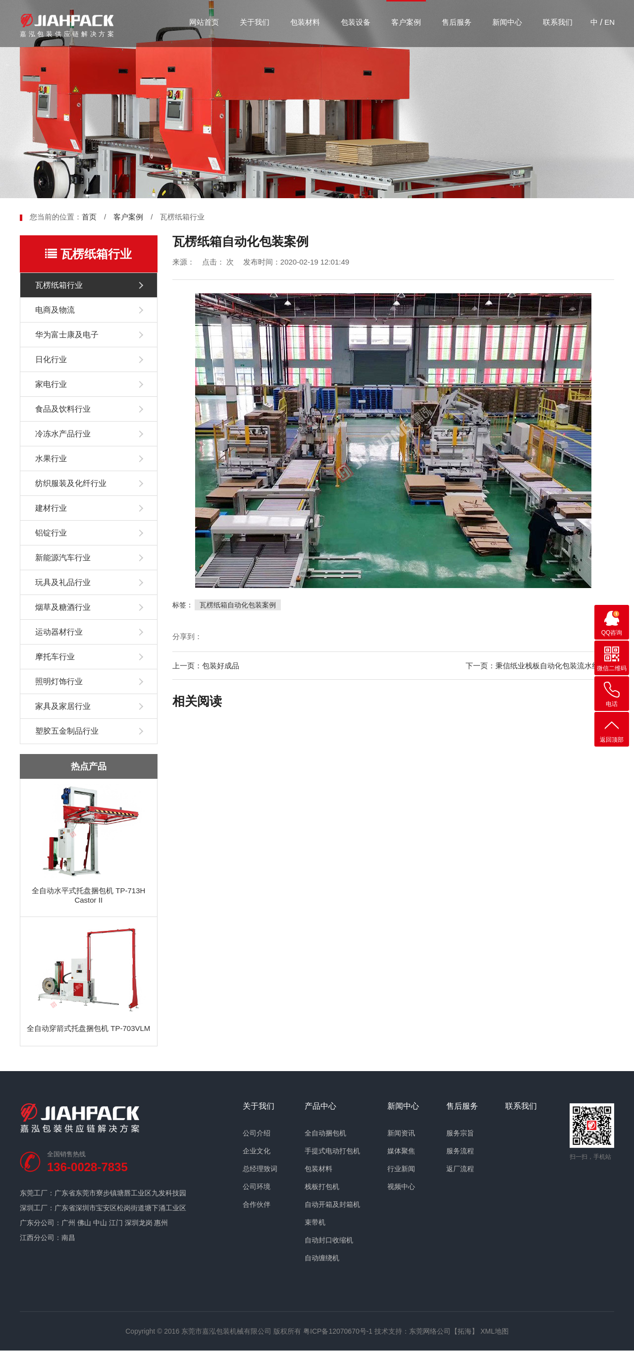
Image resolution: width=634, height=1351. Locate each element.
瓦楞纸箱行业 (59, 285)
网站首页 (204, 22)
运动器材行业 (59, 632)
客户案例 (406, 22)
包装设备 (355, 22)
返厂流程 (460, 1169)
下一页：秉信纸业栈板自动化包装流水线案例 (540, 665)
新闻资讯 (401, 1133)
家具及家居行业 (63, 706)
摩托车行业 (55, 656)
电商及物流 (55, 310)
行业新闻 (401, 1169)
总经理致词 (260, 1169)
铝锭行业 (51, 533)
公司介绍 (256, 1133)
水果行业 (51, 458)
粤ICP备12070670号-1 (337, 1331)
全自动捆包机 (325, 1133)
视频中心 (401, 1186)
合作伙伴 (256, 1204)
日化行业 (51, 359)
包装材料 (305, 22)
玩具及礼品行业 (63, 582)
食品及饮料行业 (63, 409)
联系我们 (558, 22)
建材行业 (51, 508)
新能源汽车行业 (63, 557)
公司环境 (256, 1186)
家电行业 (51, 384)
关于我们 (254, 22)
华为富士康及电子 (67, 334)
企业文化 (256, 1151)
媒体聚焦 (401, 1151)
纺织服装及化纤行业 (70, 483)
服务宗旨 (460, 1133)
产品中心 (320, 1106)
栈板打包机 (322, 1186)
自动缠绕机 (322, 1258)
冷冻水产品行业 (63, 434)
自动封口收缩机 (329, 1240)
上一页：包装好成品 (205, 665)
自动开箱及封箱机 (332, 1204)
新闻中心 (507, 22)
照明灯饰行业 (59, 681)
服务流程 (460, 1151)
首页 (89, 217)
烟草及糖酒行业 (63, 607)
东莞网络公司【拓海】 (443, 1331)
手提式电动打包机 (332, 1151)
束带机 (315, 1222)
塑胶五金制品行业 (67, 731)
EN (609, 22)
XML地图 (494, 1331)
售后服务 (457, 22)
